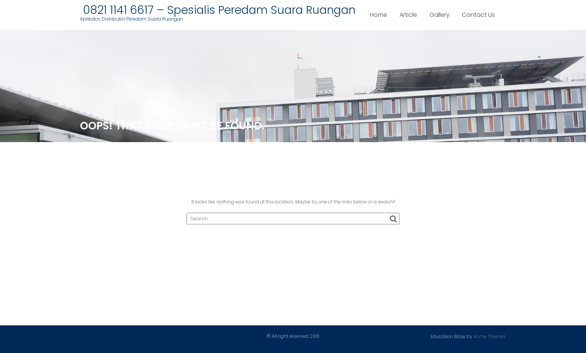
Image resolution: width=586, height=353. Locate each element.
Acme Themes (490, 336)
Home (378, 14)
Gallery (439, 14)
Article (408, 14)
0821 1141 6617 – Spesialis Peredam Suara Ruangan (217, 10)
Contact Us (478, 14)
